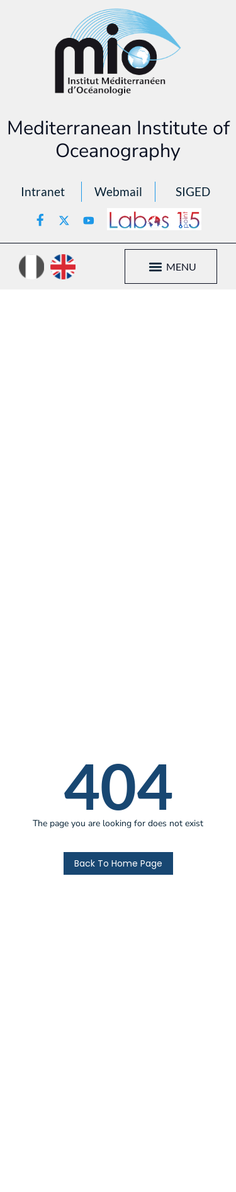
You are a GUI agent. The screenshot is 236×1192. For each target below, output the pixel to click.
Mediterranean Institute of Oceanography (118, 139)
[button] (155, 266)
